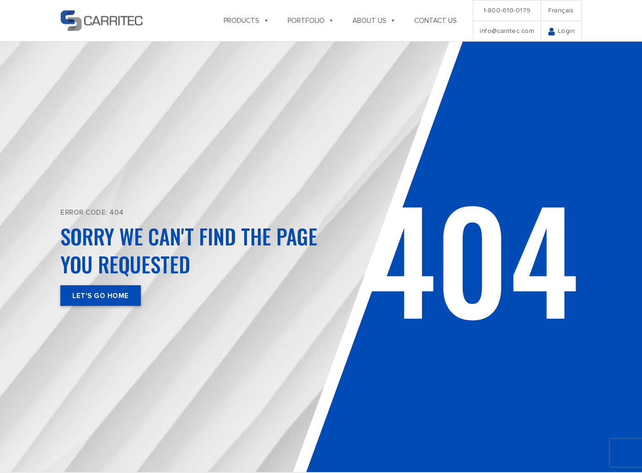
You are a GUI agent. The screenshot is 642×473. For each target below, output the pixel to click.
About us (374, 20)
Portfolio (311, 20)
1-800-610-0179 (507, 10)
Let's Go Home (100, 296)
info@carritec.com (507, 31)
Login (561, 31)
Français (561, 10)
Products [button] (246, 20)
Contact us (435, 20)
